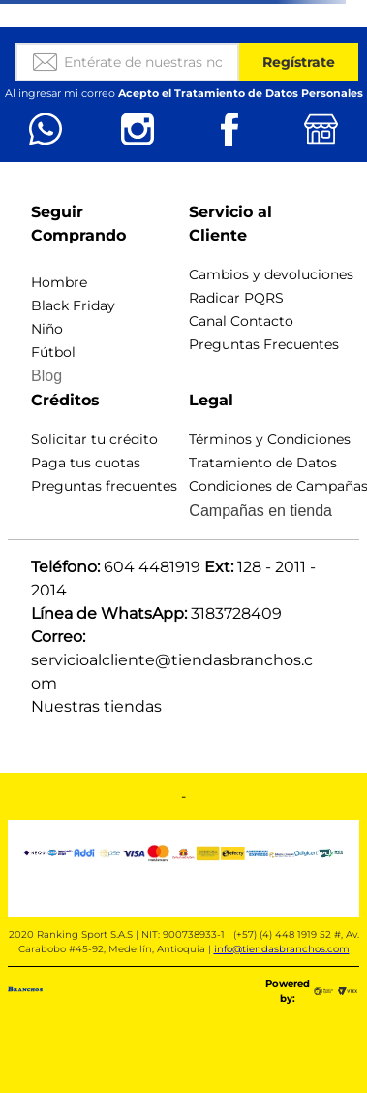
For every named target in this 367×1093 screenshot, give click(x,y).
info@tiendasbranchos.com (282, 949)
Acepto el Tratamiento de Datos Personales (240, 93)
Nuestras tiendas (96, 706)
